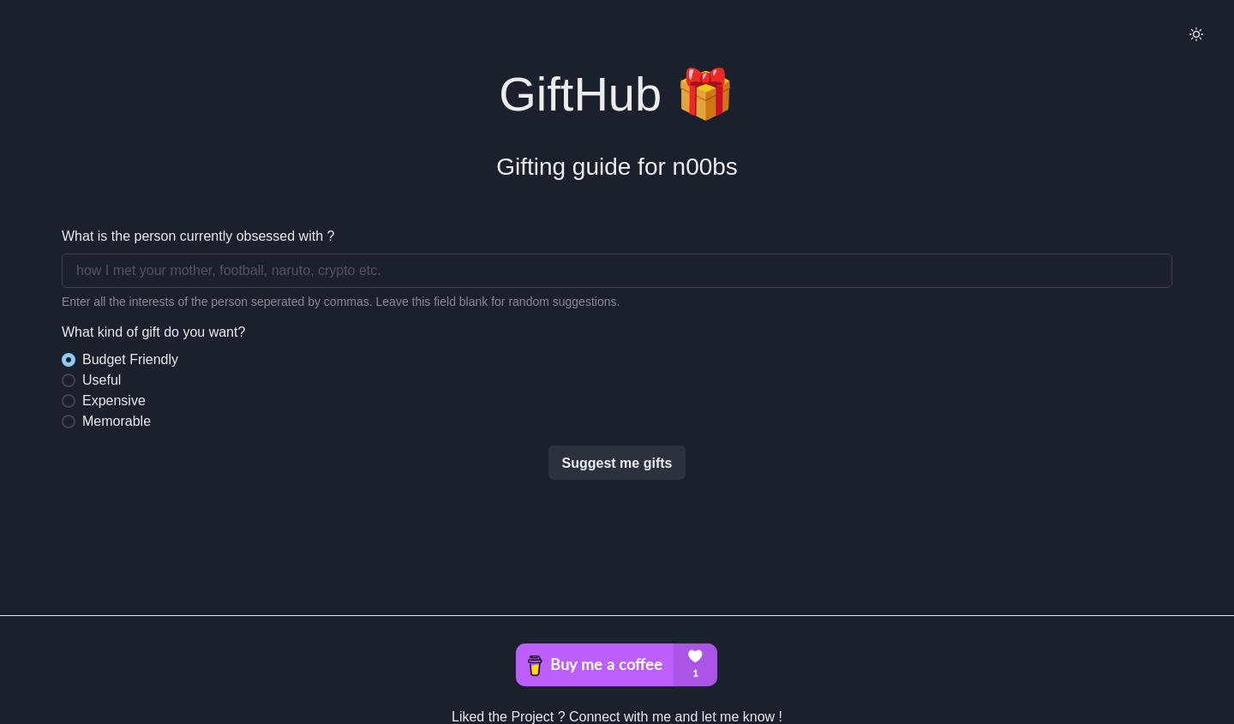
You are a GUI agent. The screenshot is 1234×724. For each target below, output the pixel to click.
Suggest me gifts (617, 463)
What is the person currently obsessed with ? (198, 236)
